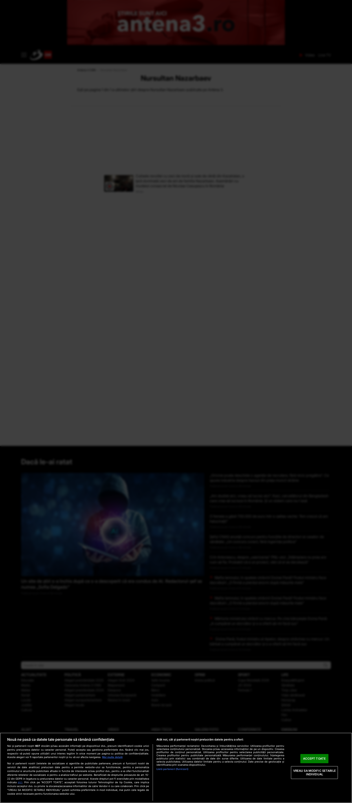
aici (20, 782)
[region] (176, 768)
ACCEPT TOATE (314, 758)
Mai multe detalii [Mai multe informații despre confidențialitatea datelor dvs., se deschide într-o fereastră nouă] (112, 757)
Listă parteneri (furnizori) (172, 769)
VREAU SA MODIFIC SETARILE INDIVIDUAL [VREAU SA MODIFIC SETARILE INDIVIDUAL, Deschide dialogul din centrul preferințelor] (314, 772)
